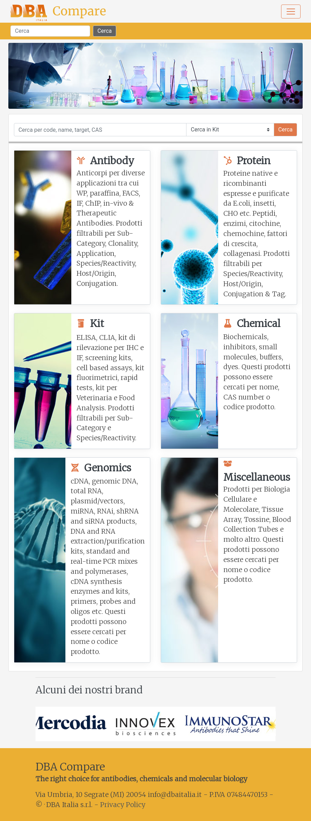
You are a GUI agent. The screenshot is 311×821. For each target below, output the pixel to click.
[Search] (50, 31)
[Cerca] (100, 129)
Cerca (104, 31)
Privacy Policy (122, 804)
